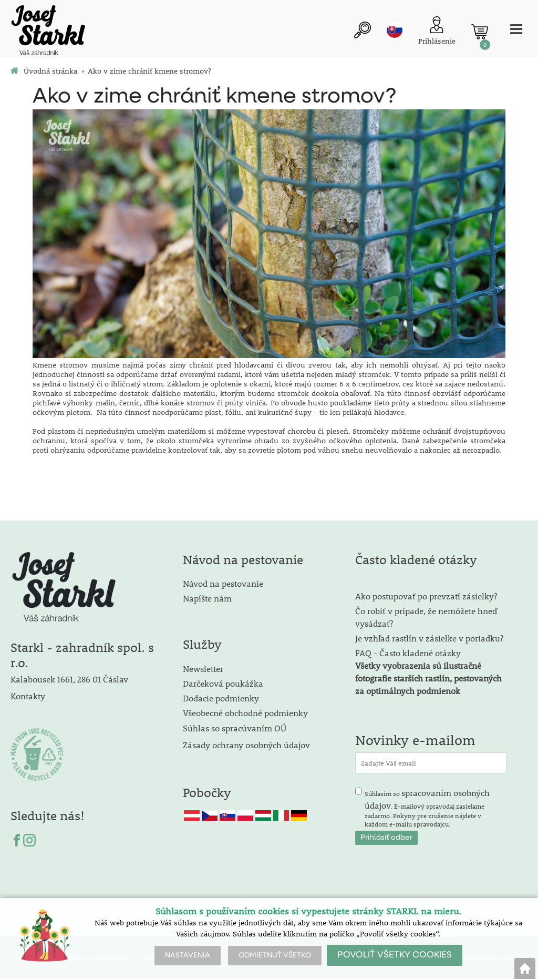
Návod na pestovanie (223, 583)
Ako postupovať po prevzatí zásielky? (426, 595)
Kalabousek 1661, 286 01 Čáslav (69, 679)
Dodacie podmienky (221, 697)
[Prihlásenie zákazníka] (435, 31)
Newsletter (203, 668)
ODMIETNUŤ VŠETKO (275, 955)
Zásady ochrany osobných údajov (247, 744)
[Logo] (47, 31)
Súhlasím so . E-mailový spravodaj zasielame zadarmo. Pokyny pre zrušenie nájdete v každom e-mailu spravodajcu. (427, 807)
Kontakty (28, 695)
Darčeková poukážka (223, 683)
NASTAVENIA (187, 955)
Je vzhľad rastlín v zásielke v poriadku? (429, 638)
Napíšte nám (207, 598)
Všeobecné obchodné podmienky (245, 712)
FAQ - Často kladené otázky (408, 652)
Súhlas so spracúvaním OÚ (234, 727)
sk (393, 30)
